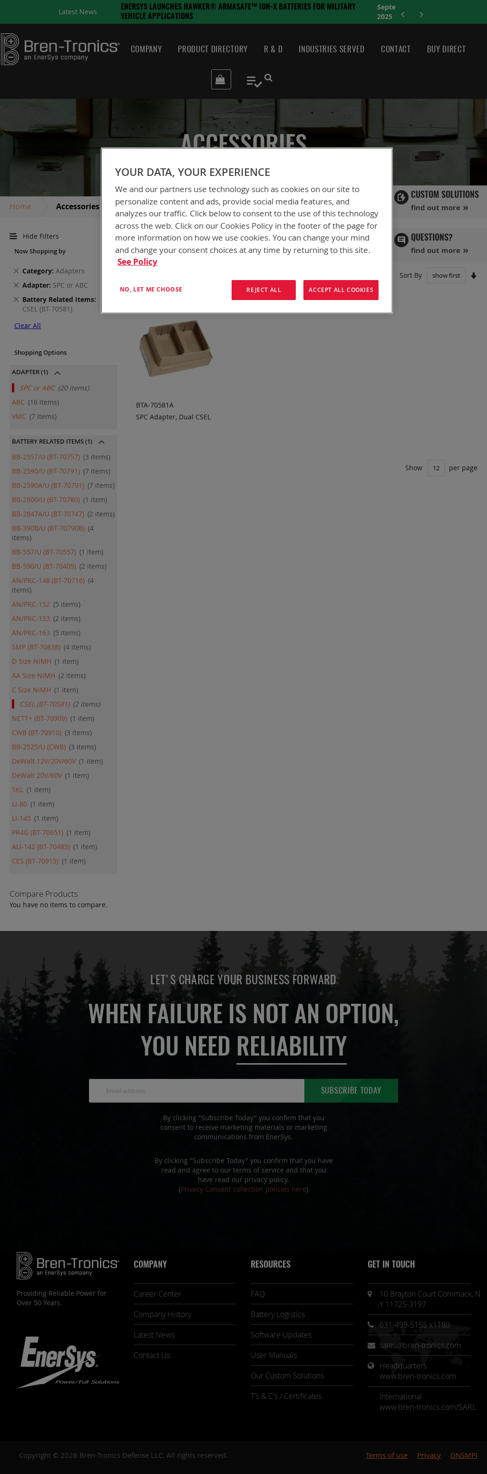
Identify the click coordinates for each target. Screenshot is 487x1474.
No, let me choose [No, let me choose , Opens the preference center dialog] (151, 289)
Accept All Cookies (341, 290)
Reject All (263, 290)
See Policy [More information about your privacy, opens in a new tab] (137, 261)
